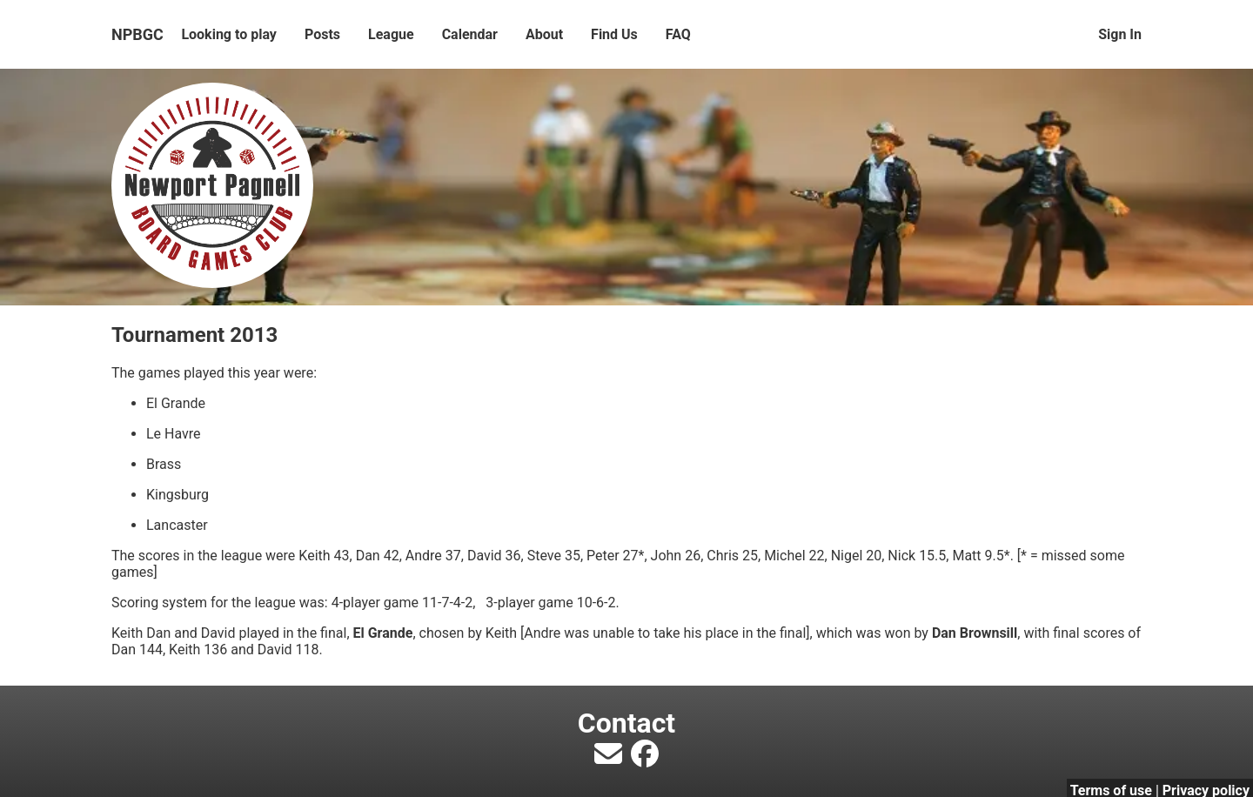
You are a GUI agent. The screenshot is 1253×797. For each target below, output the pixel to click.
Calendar (470, 34)
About (544, 34)
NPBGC (137, 34)
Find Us (614, 34)
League (391, 34)
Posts (322, 34)
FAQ (678, 34)
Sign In (1120, 34)
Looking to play (229, 34)
